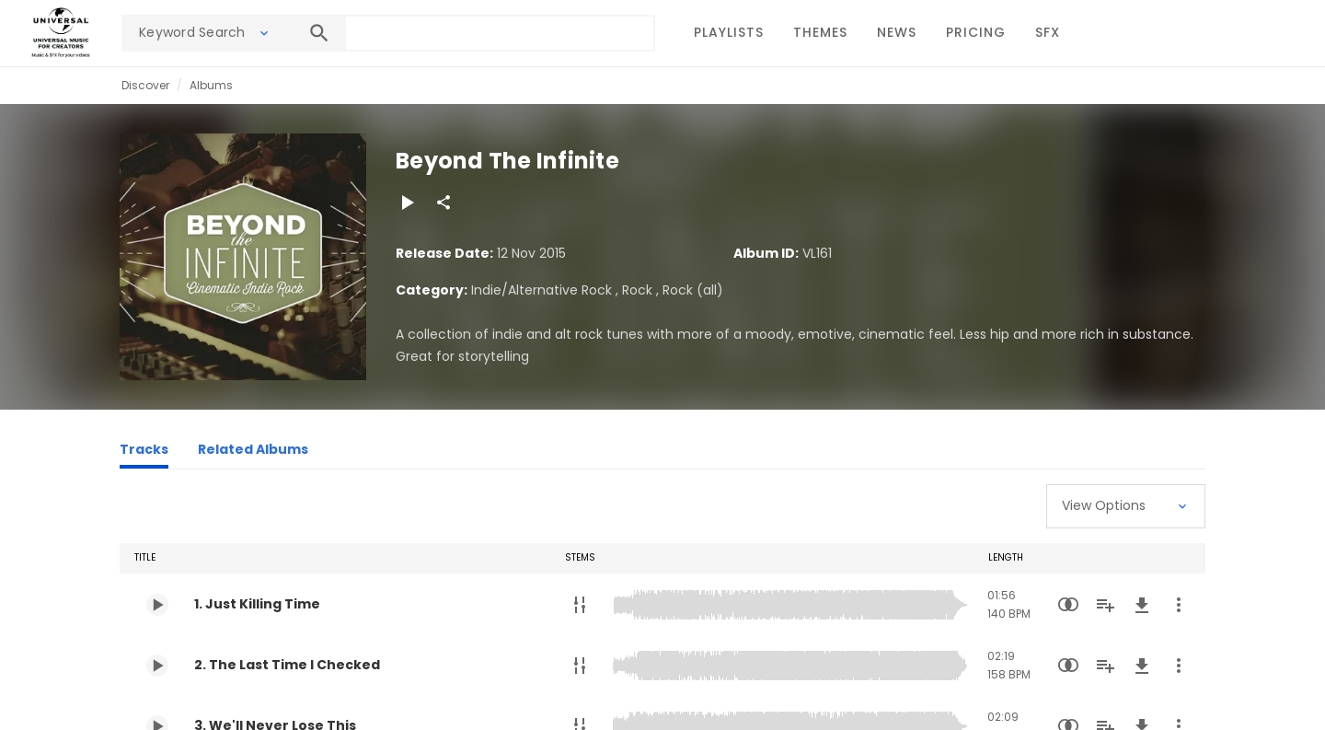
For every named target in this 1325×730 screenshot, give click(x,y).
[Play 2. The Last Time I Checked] (157, 665)
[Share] (443, 202)
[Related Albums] (253, 452)
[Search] (319, 33)
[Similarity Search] (1068, 605)
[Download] (1142, 605)
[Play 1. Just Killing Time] (157, 605)
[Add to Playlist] (1105, 605)
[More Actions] (1179, 605)
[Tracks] (144, 452)
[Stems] (580, 605)
